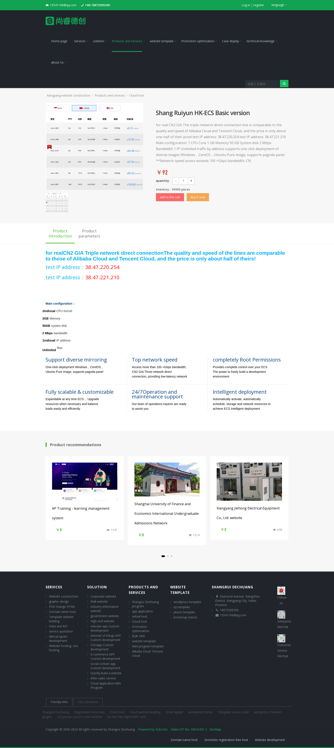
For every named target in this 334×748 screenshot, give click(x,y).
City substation (88, 702)
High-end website (102, 621)
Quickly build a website (106, 673)
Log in (246, 5)
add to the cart (170, 197)
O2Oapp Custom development (102, 647)
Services (54, 587)
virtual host (139, 616)
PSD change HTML (62, 607)
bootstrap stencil (185, 617)
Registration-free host (89, 712)
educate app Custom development (105, 628)
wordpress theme (200, 712)
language (278, 5)
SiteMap (215, 729)
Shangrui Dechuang (56, 712)
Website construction (63, 596)
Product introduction (60, 233)
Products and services (110, 95)
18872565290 (229, 610)
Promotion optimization (140, 629)
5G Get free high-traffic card (126, 717)
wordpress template (187, 602)
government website (105, 616)
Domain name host (62, 612)
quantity (162, 181)
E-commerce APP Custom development (105, 656)
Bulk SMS (138, 636)
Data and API (58, 626)
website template (144, 641)
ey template (182, 607)
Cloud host (136, 95)
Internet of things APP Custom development (106, 638)
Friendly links (59, 702)
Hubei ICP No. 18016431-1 (189, 729)
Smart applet (175, 712)
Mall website (99, 601)
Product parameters (89, 233)
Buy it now (197, 197)
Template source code (234, 712)
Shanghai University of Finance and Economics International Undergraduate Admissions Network (166, 513)
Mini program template (148, 646)
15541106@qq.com (63, 5)
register (258, 5)
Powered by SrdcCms (153, 729)
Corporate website (103, 596)
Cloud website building (145, 712)
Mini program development (58, 638)
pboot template (184, 612)
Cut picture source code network (80, 717)
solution (97, 587)
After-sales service (103, 678)
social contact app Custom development (105, 666)
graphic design (59, 601)
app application (142, 611)
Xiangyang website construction (68, 95)
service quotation (61, 631)
